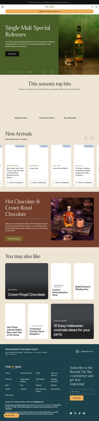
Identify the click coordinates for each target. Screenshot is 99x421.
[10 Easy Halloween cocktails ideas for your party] (72, 321)
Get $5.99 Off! (10, 415)
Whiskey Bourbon (54, 380)
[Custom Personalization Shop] (61, 281)
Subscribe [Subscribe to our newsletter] (77, 398)
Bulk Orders (55, 389)
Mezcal (54, 385)
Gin (22, 385)
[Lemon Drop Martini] (61, 166)
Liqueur (23, 389)
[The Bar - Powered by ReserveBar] (49, 7)
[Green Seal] (38, 166)
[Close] (17, 415)
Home (7, 373)
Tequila (38, 385)
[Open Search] (92, 7)
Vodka (7, 389)
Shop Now (12, 54)
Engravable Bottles (25, 380)
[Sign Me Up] (82, 391)
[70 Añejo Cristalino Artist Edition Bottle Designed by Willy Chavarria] (84, 166)
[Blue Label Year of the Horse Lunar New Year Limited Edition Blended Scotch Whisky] (15, 166)
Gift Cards (9, 395)
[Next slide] (51, 72)
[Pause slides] (6, 72)
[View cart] (96, 7)
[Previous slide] (45, 72)
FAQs (38, 373)
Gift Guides (40, 379)
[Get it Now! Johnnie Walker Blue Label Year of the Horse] (15, 321)
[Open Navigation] (2, 7)
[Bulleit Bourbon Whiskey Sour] (84, 281)
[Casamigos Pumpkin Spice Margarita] (38, 321)
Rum (7, 385)
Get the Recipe (13, 239)
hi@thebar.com (39, 401)
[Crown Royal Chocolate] (26, 281)
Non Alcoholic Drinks (41, 390)
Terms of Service (54, 374)
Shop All (8, 379)
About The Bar (26, 373)
